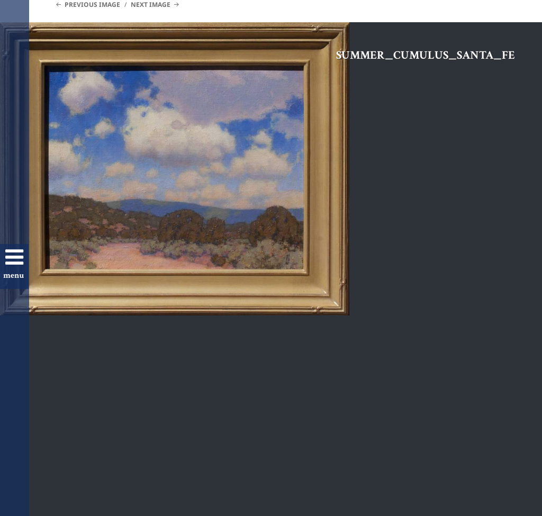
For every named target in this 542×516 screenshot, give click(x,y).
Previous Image (92, 4)
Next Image (150, 4)
